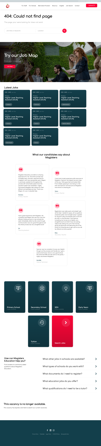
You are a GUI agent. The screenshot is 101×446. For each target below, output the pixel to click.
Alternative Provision (44, 6)
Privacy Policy (35, 434)
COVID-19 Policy (56, 434)
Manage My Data (65, 434)
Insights (61, 6)
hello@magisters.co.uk (91, 1)
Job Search (69, 6)
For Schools (32, 6)
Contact (77, 6)
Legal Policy (48, 434)
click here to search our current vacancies (33, 407)
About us (54, 6)
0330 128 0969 (81, 1)
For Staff (24, 6)
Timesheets (42, 434)
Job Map (10, 66)
